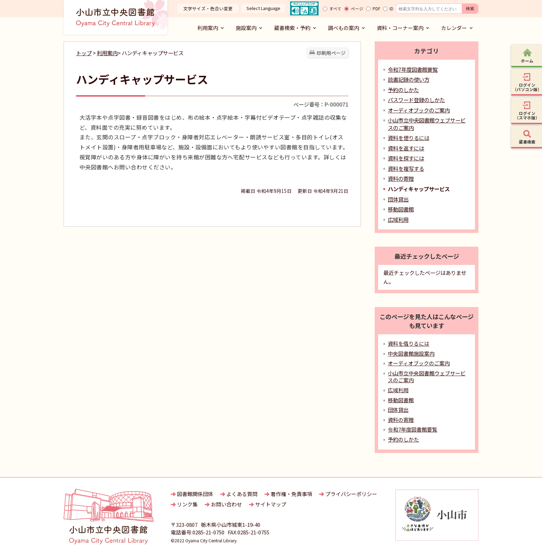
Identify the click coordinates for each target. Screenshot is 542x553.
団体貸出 (398, 199)
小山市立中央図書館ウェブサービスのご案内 (427, 376)
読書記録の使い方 (408, 79)
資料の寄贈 (401, 178)
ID (391, 8)
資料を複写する (406, 168)
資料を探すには (406, 158)
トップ (84, 53)
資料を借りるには (408, 137)
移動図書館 (401, 209)
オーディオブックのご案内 (419, 110)
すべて (335, 8)
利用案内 (107, 53)
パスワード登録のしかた (416, 99)
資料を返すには (406, 148)
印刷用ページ (331, 52)
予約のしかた (403, 89)
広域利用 (398, 219)
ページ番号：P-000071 (320, 104)
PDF (376, 8)
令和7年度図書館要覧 (413, 69)
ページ (357, 8)
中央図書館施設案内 (411, 353)
